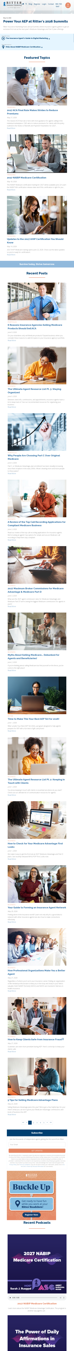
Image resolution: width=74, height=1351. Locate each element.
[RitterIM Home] (23, 4)
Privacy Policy (13, 1164)
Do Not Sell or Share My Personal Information (43, 1165)
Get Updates (37, 1151)
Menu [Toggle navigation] (68, 5)
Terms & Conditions (24, 1164)
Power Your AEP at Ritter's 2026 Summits (35, 21)
